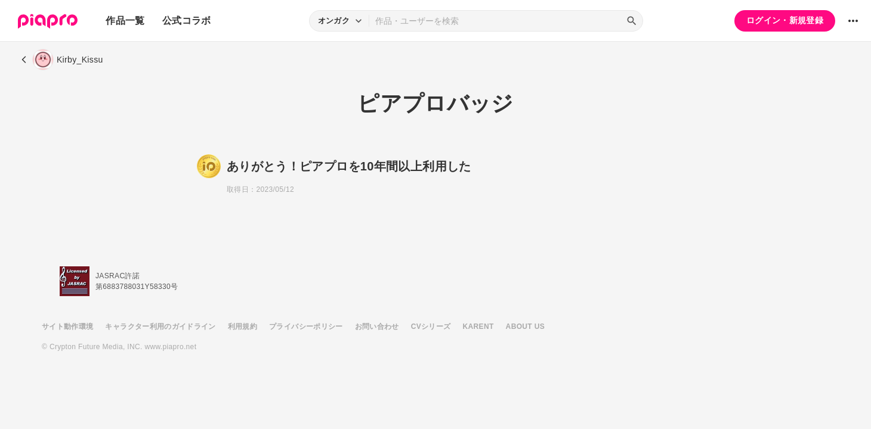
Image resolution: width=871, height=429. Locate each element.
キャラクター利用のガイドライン (160, 326)
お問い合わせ (377, 326)
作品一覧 (125, 20)
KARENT (478, 326)
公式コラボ (186, 20)
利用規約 (242, 326)
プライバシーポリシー (306, 326)
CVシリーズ (431, 326)
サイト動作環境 (67, 326)
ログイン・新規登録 (784, 20)
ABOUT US (525, 326)
